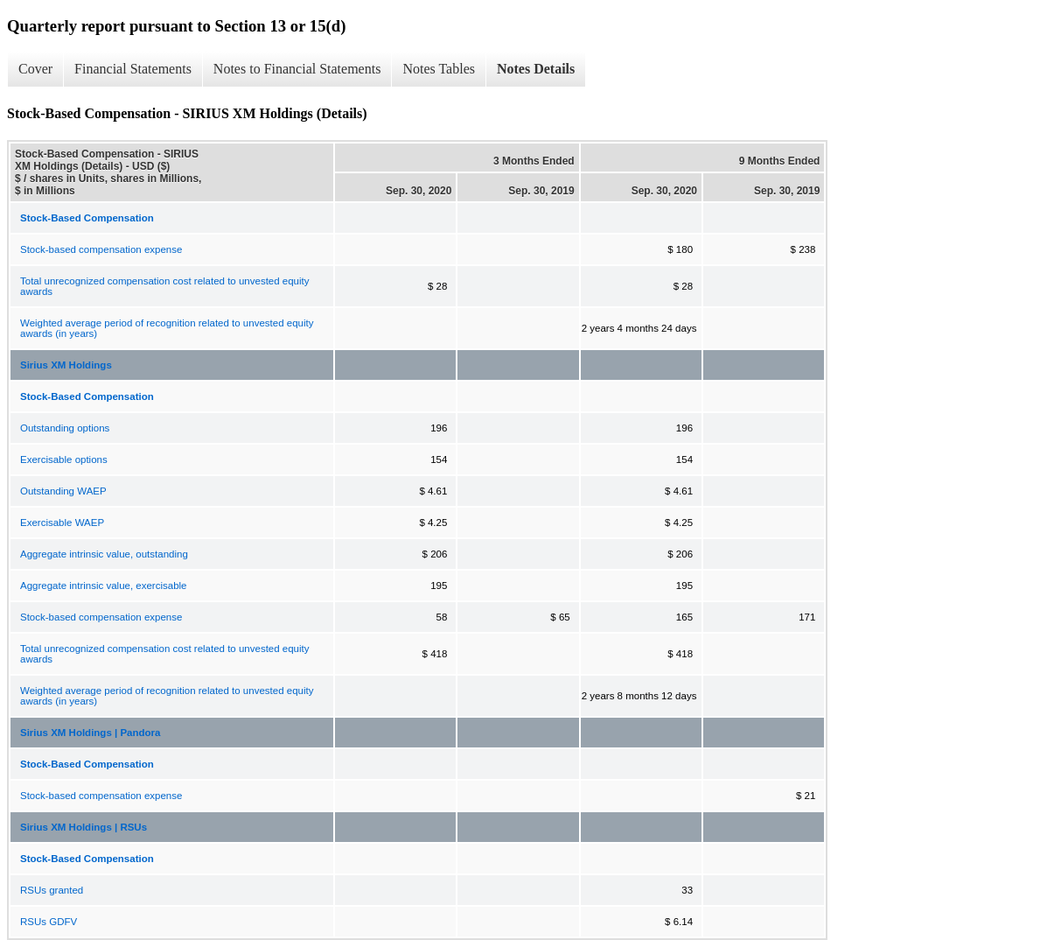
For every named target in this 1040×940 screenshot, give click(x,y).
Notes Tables (438, 68)
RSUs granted (51, 890)
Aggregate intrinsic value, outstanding (104, 554)
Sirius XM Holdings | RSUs (83, 827)
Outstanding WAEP (63, 491)
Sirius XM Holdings (66, 365)
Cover (35, 68)
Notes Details (536, 68)
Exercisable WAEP (62, 522)
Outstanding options (64, 428)
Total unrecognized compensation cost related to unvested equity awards (165, 286)
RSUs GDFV (48, 921)
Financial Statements (133, 68)
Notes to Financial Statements (297, 68)
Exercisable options (64, 459)
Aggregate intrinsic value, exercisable (103, 585)
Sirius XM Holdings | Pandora (90, 732)
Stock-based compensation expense (101, 249)
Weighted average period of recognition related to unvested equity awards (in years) (166, 328)
